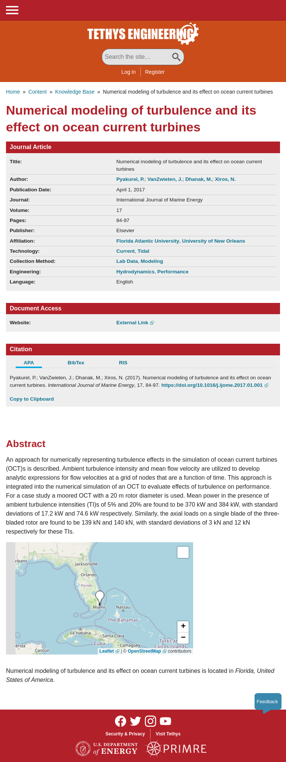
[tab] (33, 363)
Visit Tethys (168, 734)
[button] (183, 626)
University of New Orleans (213, 241)
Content (37, 92)
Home (13, 92)
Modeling (152, 261)
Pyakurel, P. (130, 179)
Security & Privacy (125, 734)
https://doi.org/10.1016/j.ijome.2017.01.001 (211, 385)
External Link (132, 322)
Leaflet (107, 651)
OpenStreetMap (144, 651)
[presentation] (99, 598)
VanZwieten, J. (165, 179)
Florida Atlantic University (147, 241)
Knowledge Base (74, 92)
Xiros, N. (225, 179)
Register (155, 72)
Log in (128, 72)
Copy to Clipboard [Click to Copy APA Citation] (32, 399)
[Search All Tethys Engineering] (143, 57)
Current (125, 251)
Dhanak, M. (198, 179)
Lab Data (127, 261)
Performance (172, 271)
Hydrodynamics (135, 271)
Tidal (143, 251)
